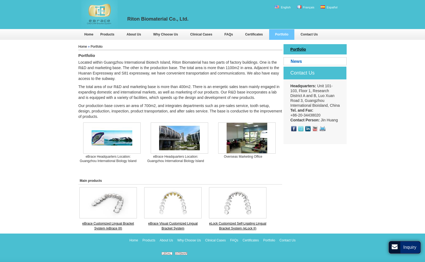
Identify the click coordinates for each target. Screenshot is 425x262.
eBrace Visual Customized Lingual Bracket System (173, 226)
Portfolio (96, 46)
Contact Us (302, 73)
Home (82, 46)
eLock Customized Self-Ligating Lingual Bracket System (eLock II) (237, 226)
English (283, 7)
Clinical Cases (215, 240)
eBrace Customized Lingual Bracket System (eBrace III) (108, 226)
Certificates (251, 240)
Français (305, 7)
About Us (166, 240)
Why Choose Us (189, 240)
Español (329, 7)
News (296, 61)
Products (149, 240)
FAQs (234, 240)
